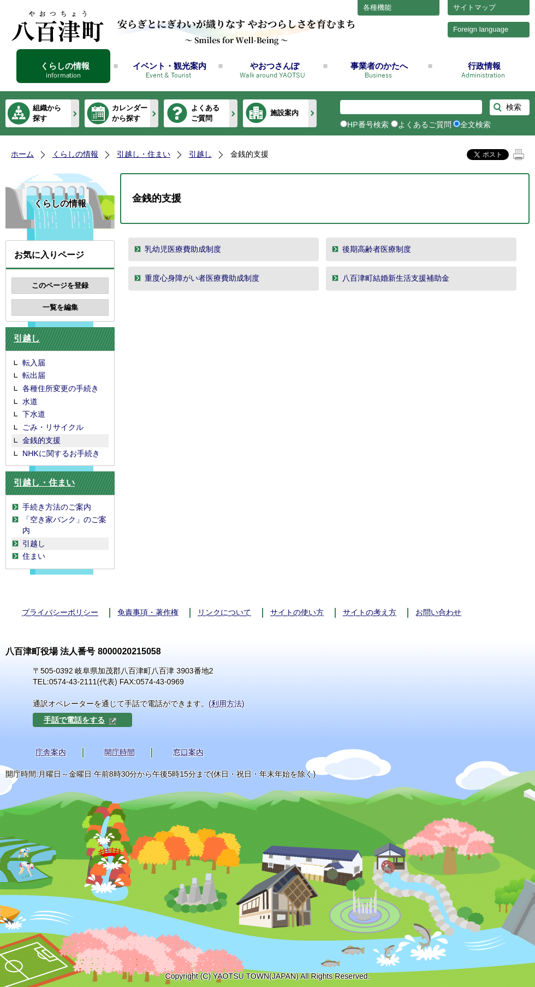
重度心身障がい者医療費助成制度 (202, 278)
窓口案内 (188, 752)
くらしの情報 (65, 65)
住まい (33, 556)
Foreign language (480, 29)
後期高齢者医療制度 (376, 249)
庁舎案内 (50, 752)
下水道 (33, 414)
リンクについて (224, 612)
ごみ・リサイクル (53, 427)
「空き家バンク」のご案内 (64, 525)
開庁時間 (119, 752)
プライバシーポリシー (60, 612)
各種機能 (377, 7)
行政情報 (484, 65)
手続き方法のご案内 (56, 507)
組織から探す (47, 113)
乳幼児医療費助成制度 (183, 249)
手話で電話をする (80, 720)
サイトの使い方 (297, 612)
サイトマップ (474, 7)
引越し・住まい (143, 154)
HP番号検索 (368, 124)
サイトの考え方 (369, 612)
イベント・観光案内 (169, 65)
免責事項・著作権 (148, 612)
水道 (30, 401)
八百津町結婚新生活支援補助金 (395, 278)
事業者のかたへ (379, 65)
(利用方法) (226, 703)
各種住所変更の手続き (60, 388)
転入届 (33, 362)
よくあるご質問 (205, 113)
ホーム (22, 154)
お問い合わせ (438, 612)
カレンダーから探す (129, 113)
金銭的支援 (41, 440)
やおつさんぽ (274, 65)
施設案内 (284, 113)
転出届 (33, 375)
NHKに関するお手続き (61, 453)
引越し (200, 154)
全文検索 (475, 124)
